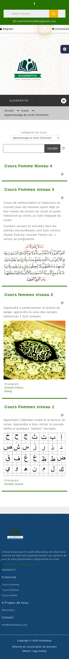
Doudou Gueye (13, 484)
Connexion (62, 28)
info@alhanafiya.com (15, 624)
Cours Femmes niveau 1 (29, 407)
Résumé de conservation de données (34, 646)
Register (8, 28)
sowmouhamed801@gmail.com (36, 21)
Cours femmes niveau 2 (28, 295)
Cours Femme (10, 590)
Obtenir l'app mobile (34, 651)
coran (8, 312)
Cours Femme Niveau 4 (28, 166)
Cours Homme (10, 584)
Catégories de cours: (34, 132)
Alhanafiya (18, 100)
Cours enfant (10, 595)
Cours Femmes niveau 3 (29, 190)
